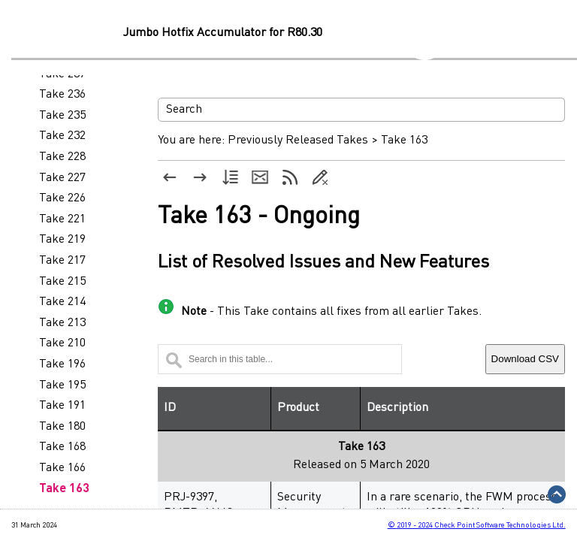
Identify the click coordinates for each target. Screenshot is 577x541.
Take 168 (62, 447)
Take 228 (62, 157)
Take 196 (62, 364)
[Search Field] (361, 110)
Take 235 (62, 116)
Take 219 (62, 240)
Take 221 (62, 219)
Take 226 (62, 198)
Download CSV (525, 358)
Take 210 (62, 343)
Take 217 (62, 261)
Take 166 (62, 468)
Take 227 (62, 178)
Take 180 (62, 427)
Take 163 (64, 489)
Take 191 (62, 406)
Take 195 (62, 385)
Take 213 (62, 323)
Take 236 (62, 95)
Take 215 (62, 282)
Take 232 (62, 136)
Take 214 (62, 302)
